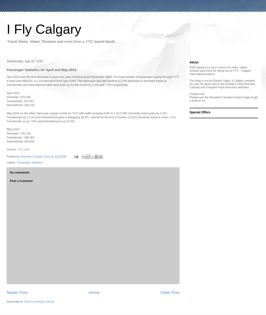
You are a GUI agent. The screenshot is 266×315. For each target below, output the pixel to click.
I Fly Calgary (44, 29)
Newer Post (17, 292)
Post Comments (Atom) (39, 301)
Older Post (170, 292)
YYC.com (23, 149)
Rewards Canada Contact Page (229, 97)
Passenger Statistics (30, 162)
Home (94, 292)
